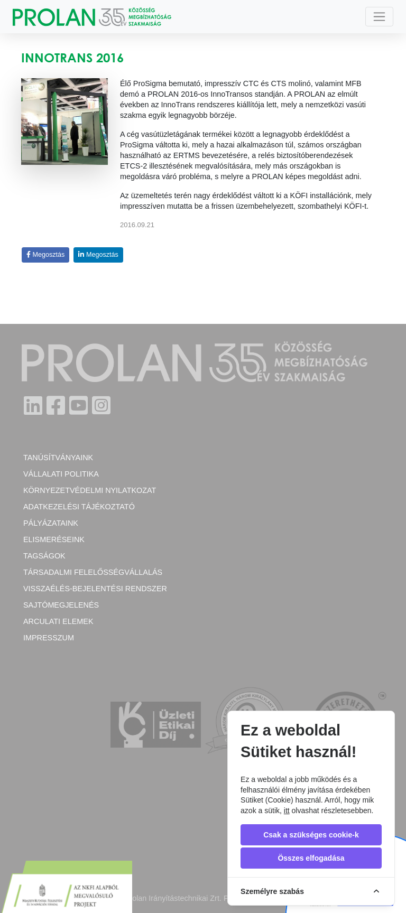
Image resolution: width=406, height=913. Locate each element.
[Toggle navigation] (379, 16)
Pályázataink (50, 523)
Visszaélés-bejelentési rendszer (95, 588)
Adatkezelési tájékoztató (79, 506)
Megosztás (45, 254)
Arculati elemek (58, 621)
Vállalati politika (61, 474)
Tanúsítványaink (58, 457)
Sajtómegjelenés (61, 605)
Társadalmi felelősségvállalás (92, 572)
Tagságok (44, 556)
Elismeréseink (54, 539)
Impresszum (48, 637)
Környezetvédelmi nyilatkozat (89, 490)
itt (287, 810)
